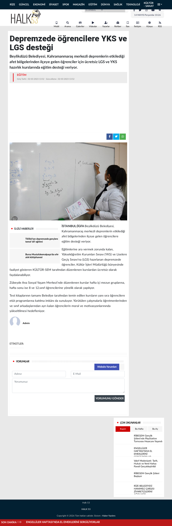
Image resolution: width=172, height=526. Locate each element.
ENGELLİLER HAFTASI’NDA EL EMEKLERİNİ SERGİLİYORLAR (63, 522)
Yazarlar (106, 24)
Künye (149, 24)
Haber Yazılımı (108, 516)
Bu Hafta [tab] (139, 429)
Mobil (56, 24)
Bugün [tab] (123, 429)
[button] (160, 5)
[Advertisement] (68, 108)
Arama (67, 24)
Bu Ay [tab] (155, 429)
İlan (127, 24)
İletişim (137, 24)
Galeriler (80, 24)
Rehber (117, 24)
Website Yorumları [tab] (107, 367)
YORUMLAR (22, 361)
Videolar (93, 24)
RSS (160, 24)
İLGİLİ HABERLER (23, 228)
